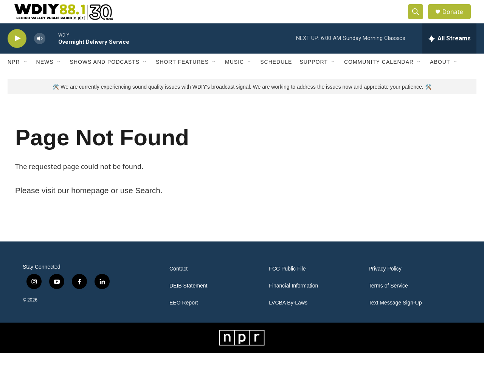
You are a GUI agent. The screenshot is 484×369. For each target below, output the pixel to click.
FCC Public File (287, 285)
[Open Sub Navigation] (26, 78)
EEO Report (183, 319)
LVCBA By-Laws (288, 319)
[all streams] (449, 55)
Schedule (276, 78)
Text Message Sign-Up (395, 319)
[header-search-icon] (419, 20)
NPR (14, 78)
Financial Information (293, 302)
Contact (178, 285)
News (45, 78)
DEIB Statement (188, 302)
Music (234, 78)
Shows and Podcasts (105, 78)
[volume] (39, 54)
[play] (17, 55)
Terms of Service (388, 302)
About (440, 78)
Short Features (182, 78)
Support (313, 78)
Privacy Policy (385, 285)
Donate (457, 20)
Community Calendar (379, 78)
